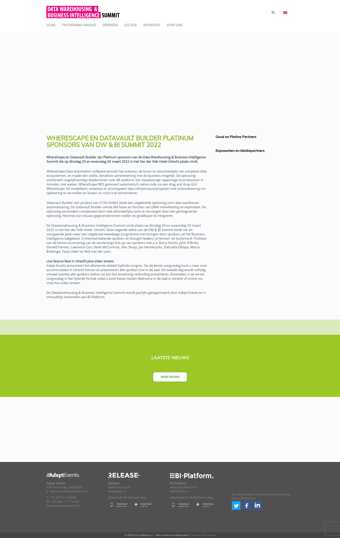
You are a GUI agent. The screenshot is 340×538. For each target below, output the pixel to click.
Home (51, 25)
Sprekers (110, 25)
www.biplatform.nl (183, 487)
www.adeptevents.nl (66, 506)
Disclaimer (209, 535)
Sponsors (151, 25)
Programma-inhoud (79, 25)
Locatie (130, 25)
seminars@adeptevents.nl (69, 491)
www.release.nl (119, 487)
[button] (236, 505)
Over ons (175, 25)
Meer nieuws (170, 377)
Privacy (195, 535)
